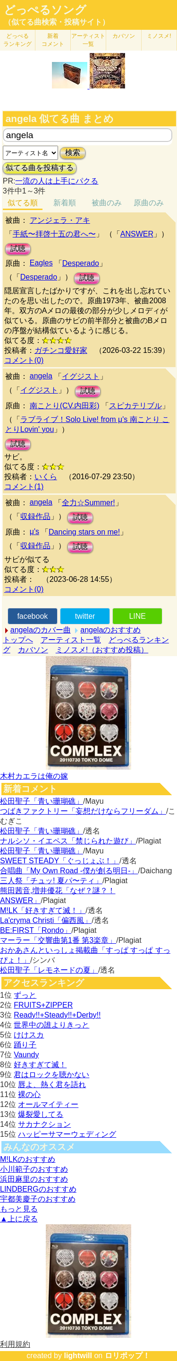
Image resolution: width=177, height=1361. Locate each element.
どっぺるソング (45, 10)
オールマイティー (48, 1104)
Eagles (41, 263)
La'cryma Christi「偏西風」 (46, 920)
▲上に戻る (19, 1219)
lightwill (78, 1356)
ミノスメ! (159, 36)
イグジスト (81, 376)
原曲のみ (149, 203)
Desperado (80, 263)
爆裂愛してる (40, 1114)
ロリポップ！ (127, 1356)
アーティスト (88, 40)
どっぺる (17, 40)
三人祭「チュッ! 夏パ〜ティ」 (51, 881)
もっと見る (19, 1209)
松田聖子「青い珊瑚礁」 (41, 801)
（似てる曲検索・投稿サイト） (57, 22)
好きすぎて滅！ (40, 1065)
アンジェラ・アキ (60, 220)
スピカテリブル (135, 406)
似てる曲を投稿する (40, 168)
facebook (32, 616)
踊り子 (25, 1045)
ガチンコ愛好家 (60, 350)
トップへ (18, 640)
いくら (45, 477)
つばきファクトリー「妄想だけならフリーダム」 (83, 811)
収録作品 (35, 516)
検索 (72, 153)
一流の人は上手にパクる (56, 181)
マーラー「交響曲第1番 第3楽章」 (58, 940)
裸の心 (29, 1094)
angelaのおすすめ (110, 630)
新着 (53, 40)
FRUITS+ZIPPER (43, 1005)
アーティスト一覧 (71, 640)
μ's (34, 531)
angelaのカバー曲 (40, 630)
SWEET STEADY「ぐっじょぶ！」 (59, 861)
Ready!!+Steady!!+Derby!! (57, 1015)
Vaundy (26, 1055)
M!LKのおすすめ (27, 1159)
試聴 (17, 249)
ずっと (25, 995)
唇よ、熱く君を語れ (52, 1084)
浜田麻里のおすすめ (34, 1179)
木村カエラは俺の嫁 (34, 776)
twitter (85, 616)
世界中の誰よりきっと (51, 1025)
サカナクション (44, 1124)
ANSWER (136, 234)
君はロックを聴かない (51, 1075)
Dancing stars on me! (84, 532)
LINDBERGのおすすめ (38, 1189)
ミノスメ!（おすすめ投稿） (102, 650)
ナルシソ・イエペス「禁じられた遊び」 (68, 841)
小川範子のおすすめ (34, 1169)
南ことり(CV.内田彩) (65, 406)
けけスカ (29, 1035)
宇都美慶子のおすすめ (38, 1199)
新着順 (64, 203)
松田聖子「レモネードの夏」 (49, 970)
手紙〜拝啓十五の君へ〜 (54, 234)
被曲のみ (107, 203)
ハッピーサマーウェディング (67, 1134)
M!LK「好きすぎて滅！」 (42, 910)
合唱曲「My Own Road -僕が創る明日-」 (69, 871)
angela (41, 376)
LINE (137, 616)
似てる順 (23, 203)
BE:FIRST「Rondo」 (35, 930)
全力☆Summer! (88, 503)
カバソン (123, 36)
